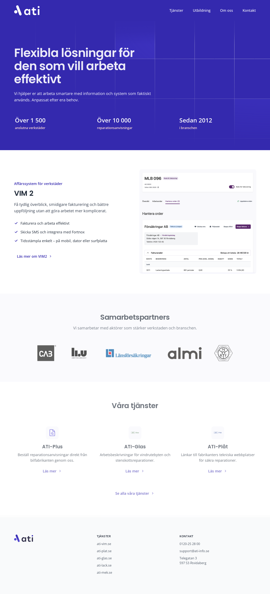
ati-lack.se (104, 565)
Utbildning (202, 10)
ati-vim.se (104, 544)
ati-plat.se (104, 551)
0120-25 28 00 (190, 544)
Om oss (226, 10)
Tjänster (176, 10)
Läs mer (52, 471)
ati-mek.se (104, 572)
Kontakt (249, 10)
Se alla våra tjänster (135, 493)
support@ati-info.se (194, 551)
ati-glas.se (104, 558)
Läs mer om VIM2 (34, 256)
